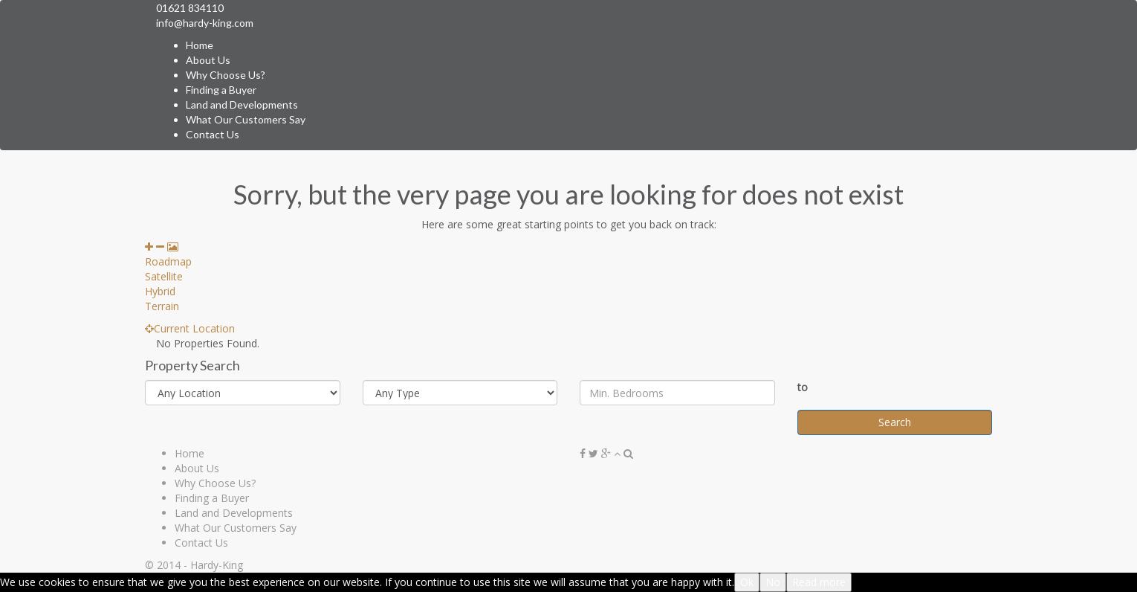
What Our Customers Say (245, 119)
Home (199, 45)
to (802, 387)
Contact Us (212, 134)
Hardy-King (216, 565)
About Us (208, 60)
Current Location (190, 328)
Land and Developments (242, 104)
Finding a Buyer (221, 89)
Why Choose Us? (225, 74)
